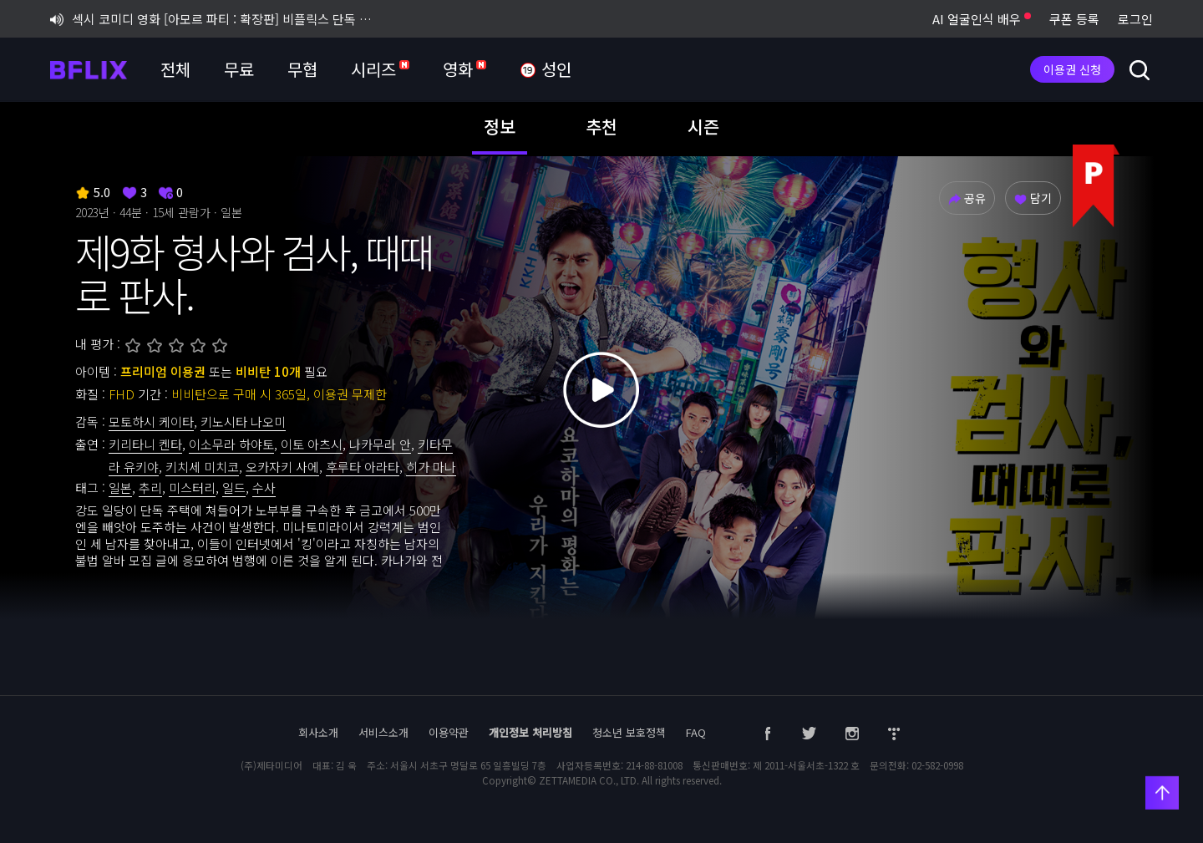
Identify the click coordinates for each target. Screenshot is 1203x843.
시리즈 (380, 69)
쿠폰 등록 (1074, 19)
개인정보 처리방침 (530, 732)
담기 (1033, 198)
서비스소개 (383, 732)
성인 (545, 70)
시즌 (703, 126)
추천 (601, 126)
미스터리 (192, 487)
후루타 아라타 (362, 466)
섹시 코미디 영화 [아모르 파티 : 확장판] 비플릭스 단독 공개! (215, 19)
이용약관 (449, 732)
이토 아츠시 (312, 444)
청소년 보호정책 (629, 732)
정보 (499, 126)
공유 (967, 198)
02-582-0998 (937, 765)
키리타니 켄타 (145, 444)
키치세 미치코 (202, 466)
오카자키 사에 (282, 466)
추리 (150, 487)
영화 (464, 69)
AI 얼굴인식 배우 (981, 19)
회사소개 (318, 732)
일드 (234, 487)
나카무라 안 (380, 444)
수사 (264, 487)
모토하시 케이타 (151, 421)
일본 (120, 487)
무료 (239, 69)
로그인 (1135, 19)
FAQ (696, 732)
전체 (175, 69)
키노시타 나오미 (243, 421)
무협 (302, 69)
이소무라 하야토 (231, 444)
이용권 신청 (1072, 69)
